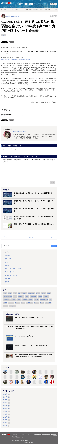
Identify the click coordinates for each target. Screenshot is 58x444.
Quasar (23, 302)
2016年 (5, 420)
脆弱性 (7, 265)
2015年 (5, 423)
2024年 (5, 397)
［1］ (37, 78)
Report (3, 35)
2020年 (5, 408)
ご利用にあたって (37, 434)
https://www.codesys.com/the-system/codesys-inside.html (16, 116)
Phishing (11, 302)
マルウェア (8, 255)
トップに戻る (29, 237)
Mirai (5, 293)
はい (5, 149)
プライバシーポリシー (46, 434)
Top (2, 10)
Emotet (42, 302)
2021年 (5, 405)
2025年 (5, 394)
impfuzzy (46, 296)
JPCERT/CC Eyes (29, 4)
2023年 (5, 400)
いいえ (13, 149)
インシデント (9, 259)
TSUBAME (48, 302)
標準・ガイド (12, 306)
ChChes (13, 299)
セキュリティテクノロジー (13, 268)
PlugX (18, 299)
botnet (9, 293)
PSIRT (5, 302)
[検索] (26, 246)
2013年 (5, 425)
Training (17, 302)
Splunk (43, 293)
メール (12, 42)
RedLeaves (6, 299)
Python (38, 293)
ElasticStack (31, 293)
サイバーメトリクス (11, 275)
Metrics (5, 306)
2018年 (5, 414)
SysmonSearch (44, 299)
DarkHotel (24, 299)
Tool (15, 296)
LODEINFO (29, 302)
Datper (49, 293)
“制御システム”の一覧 (8, 10)
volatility (24, 293)
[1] (2, 114)
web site (36, 299)
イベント (7, 262)
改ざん (30, 299)
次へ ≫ (53, 237)
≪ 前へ (5, 237)
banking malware (8, 296)
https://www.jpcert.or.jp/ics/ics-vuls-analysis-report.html (15, 59)
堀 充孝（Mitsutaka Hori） (13, 16)
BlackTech (20, 296)
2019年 (5, 411)
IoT (19, 293)
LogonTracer (33, 296)
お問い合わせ (53, 434)
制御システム (9, 278)
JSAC (26, 296)
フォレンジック (9, 272)
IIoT (51, 299)
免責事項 (55, 435)
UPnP (14, 293)
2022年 (5, 402)
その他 (7, 281)
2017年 (5, 417)
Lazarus (36, 302)
